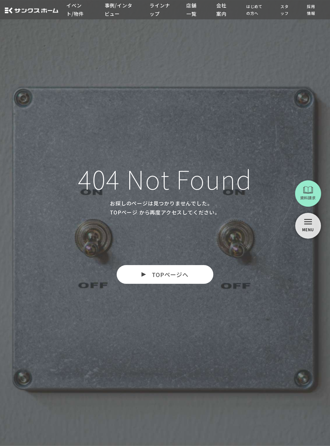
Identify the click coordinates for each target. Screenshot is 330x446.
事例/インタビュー (118, 9)
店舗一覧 (191, 9)
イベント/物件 (75, 9)
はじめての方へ (254, 10)
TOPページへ (170, 274)
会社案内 (221, 9)
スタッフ (284, 10)
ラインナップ (160, 9)
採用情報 (311, 10)
